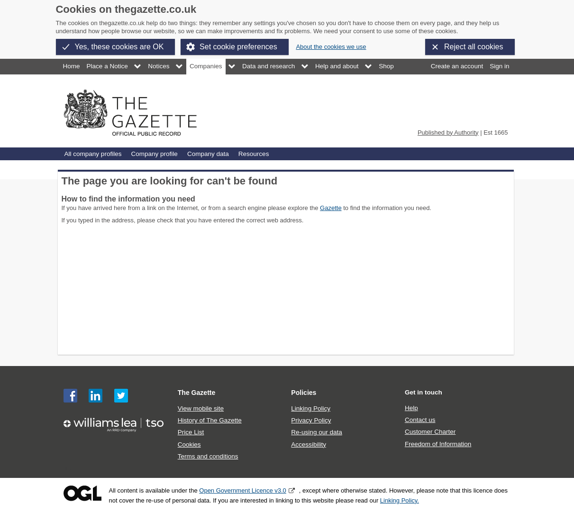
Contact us (420, 419)
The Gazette (197, 392)
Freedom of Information (438, 444)
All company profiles (93, 153)
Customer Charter (430, 431)
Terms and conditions (208, 456)
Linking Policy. (399, 500)
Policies (303, 392)
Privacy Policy (311, 420)
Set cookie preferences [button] (238, 47)
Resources (253, 153)
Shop (386, 66)
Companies (206, 66)
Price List (191, 432)
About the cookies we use (331, 46)
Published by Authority (448, 132)
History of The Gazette (210, 420)
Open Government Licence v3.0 (242, 490)
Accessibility (308, 444)
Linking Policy (310, 408)
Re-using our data (316, 432)
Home (71, 66)
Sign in (499, 66)
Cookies (189, 444)
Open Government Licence (82, 493)
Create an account (457, 66)
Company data (208, 153)
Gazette (331, 207)
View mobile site (201, 408)
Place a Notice (107, 66)
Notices (158, 66)
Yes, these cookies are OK (119, 47)
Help (411, 408)
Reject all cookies (473, 47)
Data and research (268, 66)
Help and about (337, 66)
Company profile (154, 153)
